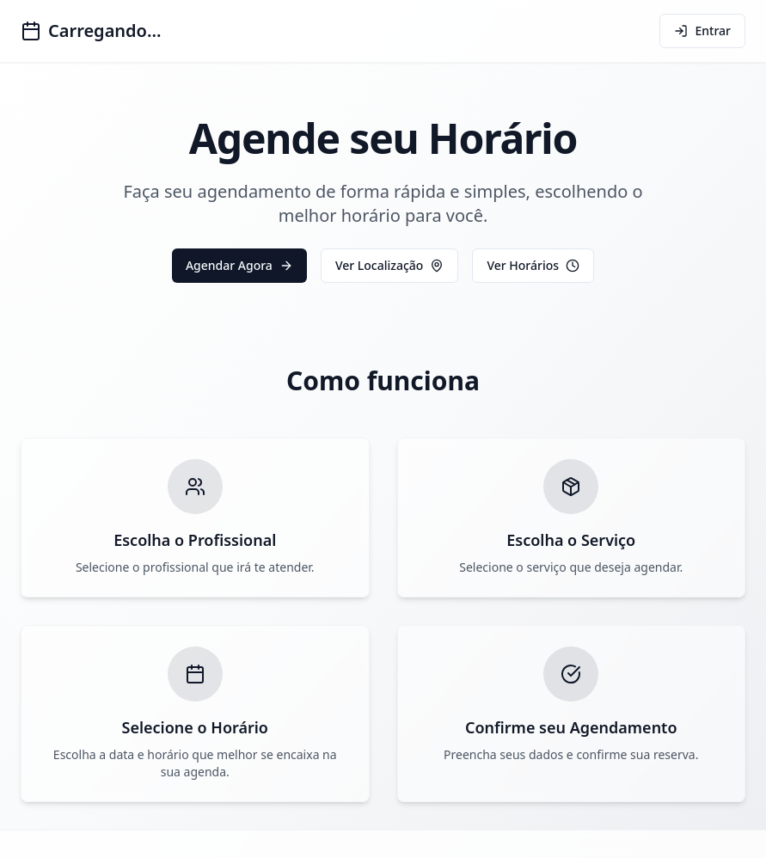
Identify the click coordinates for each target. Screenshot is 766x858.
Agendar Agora (239, 265)
